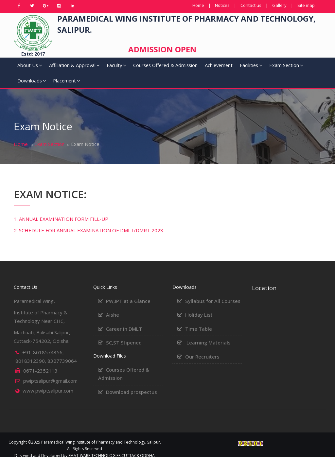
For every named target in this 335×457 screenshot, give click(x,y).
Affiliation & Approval (55, 68)
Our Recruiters (202, 348)
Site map (306, 5)
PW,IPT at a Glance (128, 292)
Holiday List (199, 306)
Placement (306, 68)
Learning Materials (208, 334)
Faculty (97, 68)
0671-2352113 (40, 362)
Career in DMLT (124, 320)
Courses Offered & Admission (132, 68)
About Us (24, 68)
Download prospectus (131, 383)
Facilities (213, 68)
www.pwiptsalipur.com (48, 382)
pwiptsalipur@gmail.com (50, 372)
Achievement (183, 65)
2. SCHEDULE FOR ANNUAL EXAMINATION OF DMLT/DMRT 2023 (88, 222)
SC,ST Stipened (124, 334)
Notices (222, 5)
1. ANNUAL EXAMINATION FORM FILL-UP (61, 210)
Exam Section (240, 68)
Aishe (112, 306)
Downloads (275, 68)
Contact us (250, 5)
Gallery (279, 5)
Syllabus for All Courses (212, 292)
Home (198, 5)
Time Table (198, 320)
